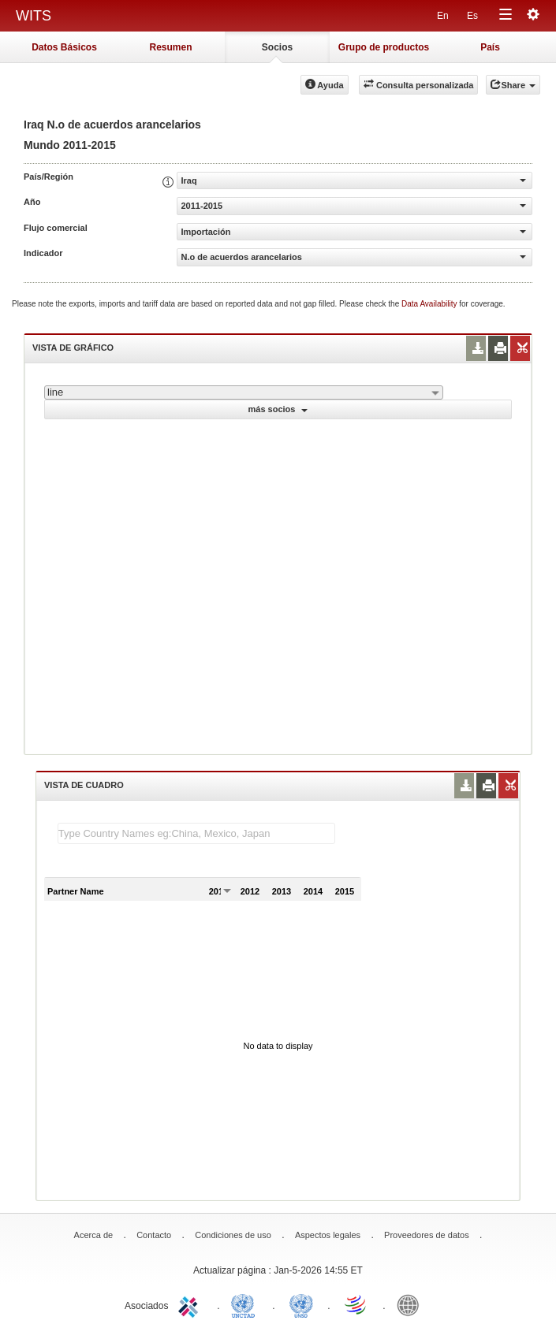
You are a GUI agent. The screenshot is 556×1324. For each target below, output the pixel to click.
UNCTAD (246, 1304)
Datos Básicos (64, 47)
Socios (277, 47)
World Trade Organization (356, 1304)
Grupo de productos (383, 47)
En (443, 15)
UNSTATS (301, 1304)
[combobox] (243, 392)
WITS (33, 16)
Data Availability (430, 303)
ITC (191, 1304)
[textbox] (196, 833)
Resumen (170, 47)
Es (472, 15)
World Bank (411, 1304)
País (490, 47)
